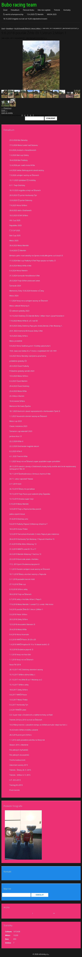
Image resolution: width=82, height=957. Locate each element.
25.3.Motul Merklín (16, 396)
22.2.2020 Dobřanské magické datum (24, 446)
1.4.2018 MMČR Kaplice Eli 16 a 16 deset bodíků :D (29, 644)
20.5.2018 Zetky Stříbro (18, 619)
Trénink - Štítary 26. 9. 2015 (20, 770)
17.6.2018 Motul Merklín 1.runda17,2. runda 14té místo (31, 604)
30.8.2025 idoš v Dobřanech (20, 210)
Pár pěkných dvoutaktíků (19, 755)
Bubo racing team (19, 5)
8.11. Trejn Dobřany (17, 185)
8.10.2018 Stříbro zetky (18, 589)
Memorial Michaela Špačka (20, 406)
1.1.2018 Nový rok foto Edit (20, 654)
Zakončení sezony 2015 (18, 765)
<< (9, 913)
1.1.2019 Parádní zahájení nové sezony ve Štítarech (29, 569)
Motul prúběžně (15, 341)
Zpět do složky (7, 113)
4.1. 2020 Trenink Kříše (18, 456)
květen (29, 913)
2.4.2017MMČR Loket (17, 710)
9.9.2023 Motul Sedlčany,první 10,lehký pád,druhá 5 (29, 346)
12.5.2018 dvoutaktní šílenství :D (22, 624)
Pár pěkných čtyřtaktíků (18, 750)
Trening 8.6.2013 (16, 785)
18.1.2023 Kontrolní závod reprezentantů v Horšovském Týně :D (34, 411)
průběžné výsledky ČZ (18, 361)
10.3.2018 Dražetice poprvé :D (21, 649)
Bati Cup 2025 (14, 235)
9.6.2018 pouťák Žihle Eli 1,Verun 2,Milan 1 (27, 28)
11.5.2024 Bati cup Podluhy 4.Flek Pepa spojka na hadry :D (32, 260)
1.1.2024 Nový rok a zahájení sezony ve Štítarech (28, 301)
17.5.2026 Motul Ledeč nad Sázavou (23, 145)
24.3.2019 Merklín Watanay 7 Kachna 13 (25, 554)
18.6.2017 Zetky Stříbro (18, 690)
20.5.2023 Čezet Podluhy (19, 366)
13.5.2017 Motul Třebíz (18, 700)
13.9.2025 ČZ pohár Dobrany (20, 200)
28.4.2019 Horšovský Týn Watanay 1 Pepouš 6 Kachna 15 (31, 539)
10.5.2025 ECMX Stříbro (18, 215)
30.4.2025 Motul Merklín (19, 245)
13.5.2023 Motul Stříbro (18, 376)
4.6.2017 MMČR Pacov (18, 694)
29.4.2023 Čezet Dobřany (19, 386)
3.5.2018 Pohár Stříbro (18, 614)
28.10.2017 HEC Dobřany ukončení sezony (26, 669)
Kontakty (66, 10)
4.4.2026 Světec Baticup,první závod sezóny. (26, 170)
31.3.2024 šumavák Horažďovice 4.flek (24, 275)
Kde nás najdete (44, 10)
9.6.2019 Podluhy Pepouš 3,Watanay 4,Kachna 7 (28, 524)
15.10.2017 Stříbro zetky (19, 685)
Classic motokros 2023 (18, 426)
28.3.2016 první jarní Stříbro (20, 735)
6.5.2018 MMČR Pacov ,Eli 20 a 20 (22, 639)
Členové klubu (28, 10)
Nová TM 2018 (15, 664)
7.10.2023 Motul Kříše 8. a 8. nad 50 (23, 321)
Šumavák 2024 (15, 286)
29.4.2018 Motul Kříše (18, 629)
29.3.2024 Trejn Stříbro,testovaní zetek (24, 280)
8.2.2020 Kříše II (15, 451)
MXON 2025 (51, 14)
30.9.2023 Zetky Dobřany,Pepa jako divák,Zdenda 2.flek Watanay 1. (35, 326)
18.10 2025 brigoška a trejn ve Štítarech (25, 190)
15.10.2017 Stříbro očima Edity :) (22, 674)
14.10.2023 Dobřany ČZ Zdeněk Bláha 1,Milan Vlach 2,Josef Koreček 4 (36, 316)
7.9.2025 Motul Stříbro (18, 205)
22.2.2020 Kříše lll (16, 441)
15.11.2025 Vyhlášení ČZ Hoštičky (22, 180)
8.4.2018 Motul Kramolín (19, 634)
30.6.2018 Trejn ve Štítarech (20, 594)
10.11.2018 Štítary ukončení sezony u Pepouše (27, 574)
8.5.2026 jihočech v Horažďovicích (22, 150)
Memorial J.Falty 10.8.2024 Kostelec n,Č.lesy (26, 291)
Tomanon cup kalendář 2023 (20, 431)
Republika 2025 (15, 225)
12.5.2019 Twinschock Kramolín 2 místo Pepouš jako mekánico (34, 534)
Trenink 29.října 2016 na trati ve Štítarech (25, 720)
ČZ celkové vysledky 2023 (19, 311)
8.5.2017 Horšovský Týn (18, 705)
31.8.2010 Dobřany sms (18, 519)
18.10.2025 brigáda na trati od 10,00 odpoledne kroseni (25, 19)
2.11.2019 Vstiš (15, 484)
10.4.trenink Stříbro (17, 401)
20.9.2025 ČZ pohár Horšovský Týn (23, 195)
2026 (35, 913)
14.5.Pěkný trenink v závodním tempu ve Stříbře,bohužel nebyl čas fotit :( (38, 725)
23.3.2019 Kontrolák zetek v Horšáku (23, 559)
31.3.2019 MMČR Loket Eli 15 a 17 (22, 549)
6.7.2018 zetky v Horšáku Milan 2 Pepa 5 (25, 599)
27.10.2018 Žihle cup (17, 584)
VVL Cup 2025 (14, 220)
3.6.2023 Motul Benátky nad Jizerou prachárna (27, 356)
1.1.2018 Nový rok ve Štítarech (21, 659)
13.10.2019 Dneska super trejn (21, 499)
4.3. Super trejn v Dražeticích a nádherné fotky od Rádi (31, 715)
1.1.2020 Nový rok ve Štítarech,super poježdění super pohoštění (34, 461)
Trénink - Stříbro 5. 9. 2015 (19, 775)
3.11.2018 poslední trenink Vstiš (22, 579)
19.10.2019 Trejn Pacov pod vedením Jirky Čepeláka (29, 494)
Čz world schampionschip (13, 14)
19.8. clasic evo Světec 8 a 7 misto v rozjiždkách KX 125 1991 (33, 351)
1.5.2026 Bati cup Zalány (19, 155)
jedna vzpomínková (17, 514)
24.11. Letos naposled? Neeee (21, 479)
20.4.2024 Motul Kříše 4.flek (20, 265)
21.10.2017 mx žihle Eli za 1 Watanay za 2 (25, 679)
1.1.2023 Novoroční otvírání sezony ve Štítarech (28, 416)
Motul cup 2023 (15, 421)
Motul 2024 (13, 296)
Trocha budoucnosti (17, 760)
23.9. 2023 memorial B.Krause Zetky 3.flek (26, 331)
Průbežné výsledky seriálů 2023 (21, 371)
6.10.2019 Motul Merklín (19, 504)
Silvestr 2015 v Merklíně (18, 745)
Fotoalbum (15, 10)
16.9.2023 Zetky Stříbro (18, 336)
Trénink (57, 10)
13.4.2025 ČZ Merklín (35, 14)
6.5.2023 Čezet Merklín (18, 381)
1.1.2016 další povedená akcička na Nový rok (27, 740)
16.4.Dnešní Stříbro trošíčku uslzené (23, 730)
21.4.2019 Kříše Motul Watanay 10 (22, 544)
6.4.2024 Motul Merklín (18, 270)
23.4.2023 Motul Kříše (18, 391)
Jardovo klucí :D (15, 436)
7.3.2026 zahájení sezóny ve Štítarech (24, 175)
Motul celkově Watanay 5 (19, 306)
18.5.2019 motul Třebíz (18, 529)
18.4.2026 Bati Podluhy (18, 160)
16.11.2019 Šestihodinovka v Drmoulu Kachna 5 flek (30, 474)
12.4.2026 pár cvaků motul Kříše (22, 165)
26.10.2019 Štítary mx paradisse (22, 489)
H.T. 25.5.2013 (15, 780)
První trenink (14, 790)
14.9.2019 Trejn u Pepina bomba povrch (25, 509)
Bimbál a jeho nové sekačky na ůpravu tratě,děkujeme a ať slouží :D (36, 255)
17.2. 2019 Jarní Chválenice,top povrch (24, 564)
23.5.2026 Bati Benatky (18, 140)
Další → (4, 110)
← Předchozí (6, 108)
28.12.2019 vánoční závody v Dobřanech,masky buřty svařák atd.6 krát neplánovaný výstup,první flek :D (42, 467)
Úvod (5, 10)
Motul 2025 (13, 240)
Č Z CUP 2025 (14, 230)
